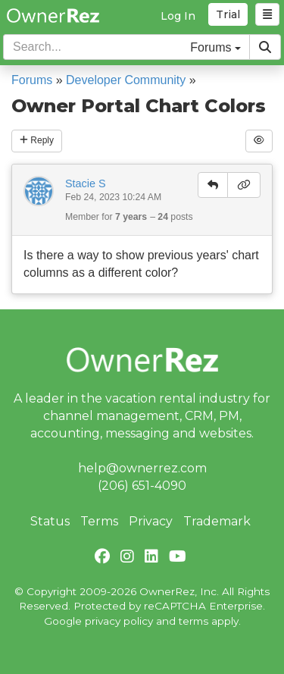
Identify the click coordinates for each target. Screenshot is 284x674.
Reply (37, 140)
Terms (99, 521)
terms (193, 621)
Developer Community (126, 80)
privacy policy (119, 621)
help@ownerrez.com (142, 468)
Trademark (217, 521)
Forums (31, 80)
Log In (178, 16)
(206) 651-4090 (142, 485)
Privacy (151, 521)
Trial (228, 14)
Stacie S (85, 183)
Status (50, 521)
